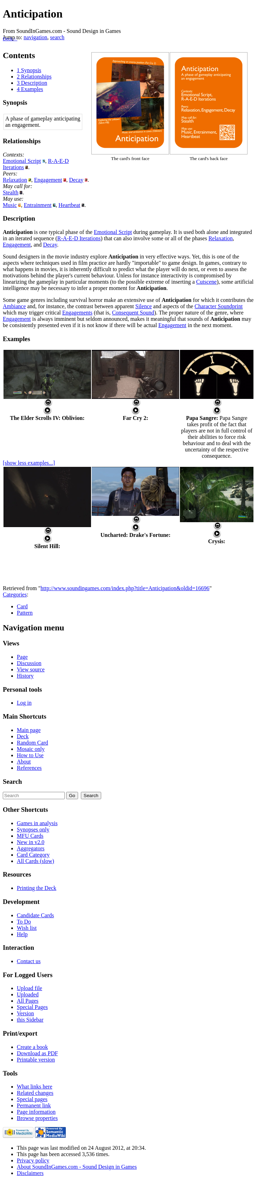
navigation (36, 37)
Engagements (77, 313)
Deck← (10, 38)
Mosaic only (31, 749)
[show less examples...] (29, 463)
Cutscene (206, 282)
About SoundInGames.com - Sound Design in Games (77, 1167)
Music (10, 205)
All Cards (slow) (35, 861)
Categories (15, 594)
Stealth (10, 192)
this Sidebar (30, 1020)
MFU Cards (30, 836)
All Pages (28, 1001)
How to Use (30, 755)
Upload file (29, 988)
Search (12, 781)
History (25, 676)
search (57, 37)
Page (22, 657)
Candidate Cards (35, 915)
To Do (24, 922)
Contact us (29, 961)
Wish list (27, 928)
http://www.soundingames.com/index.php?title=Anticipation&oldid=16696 (125, 588)
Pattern (25, 613)
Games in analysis (37, 823)
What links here (34, 1087)
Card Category (33, 855)
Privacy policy (33, 1160)
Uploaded (28, 994)
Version (25, 1013)
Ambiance (14, 306)
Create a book (32, 1047)
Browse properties (37, 1118)
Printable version (36, 1060)
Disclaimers (30, 1173)
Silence (143, 306)
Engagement (48, 180)
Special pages (32, 1099)
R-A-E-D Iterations (78, 238)
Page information (36, 1112)
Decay (76, 180)
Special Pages (32, 1007)
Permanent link (34, 1105)
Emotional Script (22, 161)
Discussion (29, 663)
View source (30, 669)
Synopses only (33, 829)
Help (22, 934)
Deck (23, 736)
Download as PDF (37, 1053)
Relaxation (15, 180)
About (24, 762)
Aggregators (30, 848)
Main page (29, 730)
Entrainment (37, 205)
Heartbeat (69, 205)
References (29, 768)
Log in (24, 703)
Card (22, 606)
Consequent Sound (133, 313)
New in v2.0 (30, 842)
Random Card (32, 743)
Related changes (35, 1093)
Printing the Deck (36, 888)
